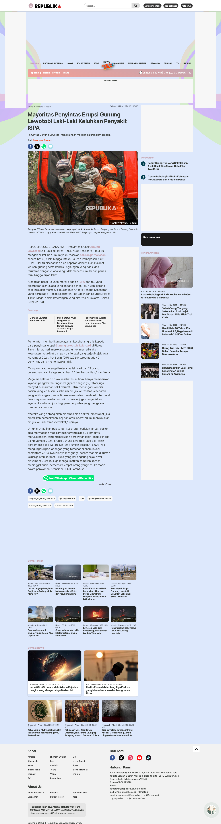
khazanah (83, 63)
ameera (34, 63)
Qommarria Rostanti (42, 140)
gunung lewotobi (67, 498)
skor (70, 63)
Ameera (39, 106)
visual (168, 63)
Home (30, 106)
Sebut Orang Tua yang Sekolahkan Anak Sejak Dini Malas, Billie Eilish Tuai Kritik (168, 166)
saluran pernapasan (92, 255)
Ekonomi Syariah (53, 63)
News (106, 62)
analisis (119, 63)
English (76, 774)
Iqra (52, 761)
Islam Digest (79, 761)
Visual (53, 774)
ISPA (81, 281)
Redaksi (54, 792)
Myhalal (56, 72)
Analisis (54, 765)
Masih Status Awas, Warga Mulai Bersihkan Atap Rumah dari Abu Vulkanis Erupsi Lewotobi (67, 324)
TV (178, 63)
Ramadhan (55, 778)
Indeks (187, 63)
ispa (82, 498)
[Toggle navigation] (31, 5)
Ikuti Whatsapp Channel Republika (69, 478)
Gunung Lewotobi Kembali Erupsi (39, 319)
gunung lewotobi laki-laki (100, 498)
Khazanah (32, 761)
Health (46, 72)
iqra (96, 63)
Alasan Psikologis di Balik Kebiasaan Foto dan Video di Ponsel (168, 178)
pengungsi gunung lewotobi (42, 498)
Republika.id (171, 5)
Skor (75, 756)
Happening (35, 72)
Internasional (34, 769)
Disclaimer (33, 796)
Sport (75, 765)
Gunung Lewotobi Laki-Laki (73, 345)
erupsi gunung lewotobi (39, 505)
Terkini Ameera (150, 252)
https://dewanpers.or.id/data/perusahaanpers (52, 813)
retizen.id (187, 5)
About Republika (36, 792)
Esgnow (32, 774)
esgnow (155, 63)
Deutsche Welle (152, 5)
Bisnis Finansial (137, 63)
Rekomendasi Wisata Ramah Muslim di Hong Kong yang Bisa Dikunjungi (95, 321)
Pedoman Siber (80, 792)
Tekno (66, 72)
